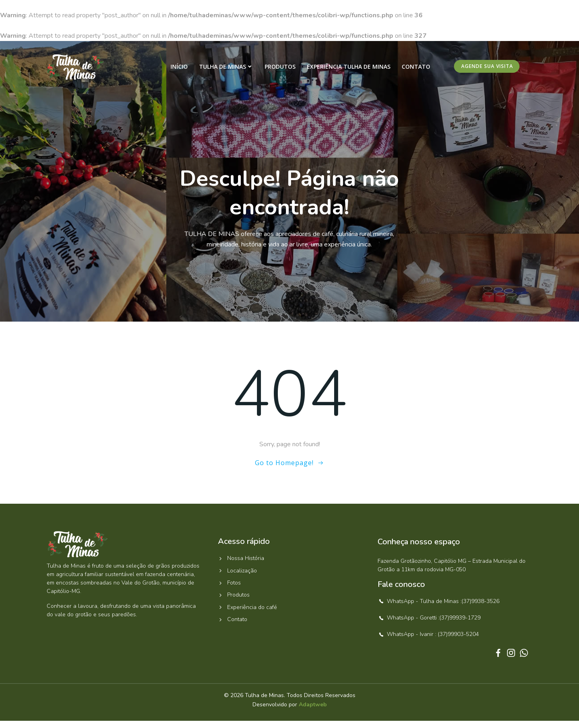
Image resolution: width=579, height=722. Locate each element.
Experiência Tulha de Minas (349, 67)
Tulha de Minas (227, 67)
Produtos (280, 67)
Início (180, 67)
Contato (416, 67)
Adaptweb (313, 706)
